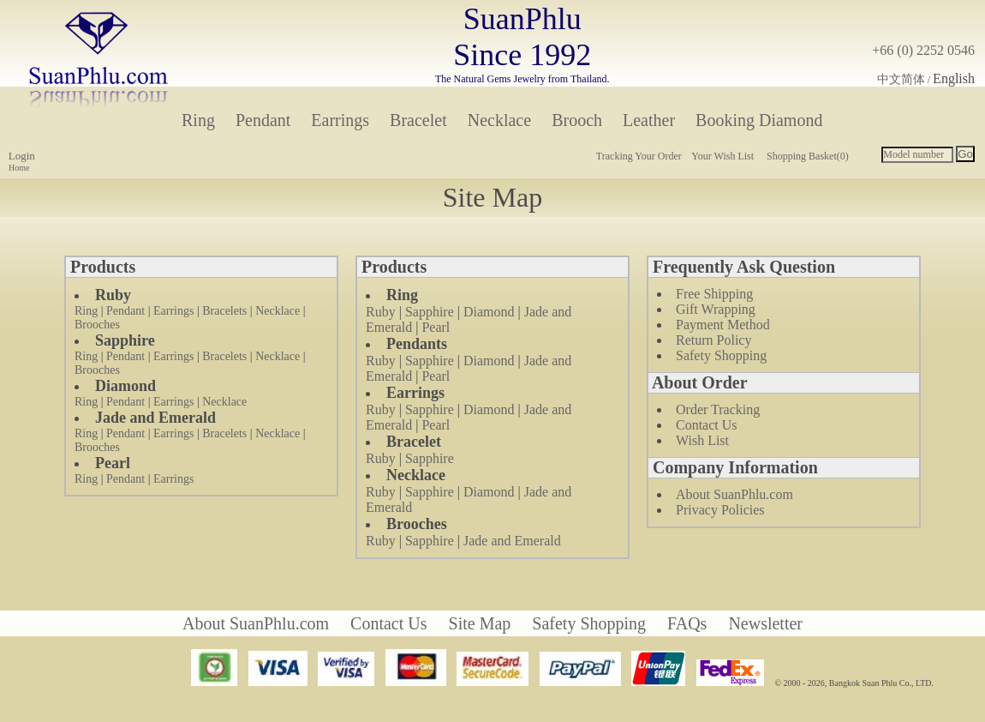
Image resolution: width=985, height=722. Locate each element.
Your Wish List (722, 156)
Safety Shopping (721, 355)
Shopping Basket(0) (808, 156)
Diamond (489, 311)
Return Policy (713, 340)
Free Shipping (714, 293)
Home (19, 167)
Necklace (499, 120)
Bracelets (224, 310)
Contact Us (706, 425)
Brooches (97, 324)
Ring (198, 120)
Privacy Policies (720, 509)
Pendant (263, 120)
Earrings (340, 120)
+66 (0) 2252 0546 (923, 50)
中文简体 (901, 79)
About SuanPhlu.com (734, 494)
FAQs (687, 623)
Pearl (435, 327)
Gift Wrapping (715, 309)
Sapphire (429, 311)
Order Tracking (718, 409)
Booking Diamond (758, 120)
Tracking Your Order (639, 156)
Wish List (702, 440)
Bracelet (418, 120)
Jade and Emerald (512, 540)
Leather (649, 120)
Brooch (577, 120)
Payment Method (723, 324)
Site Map (480, 623)
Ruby (381, 311)
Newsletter (765, 623)
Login (22, 155)
